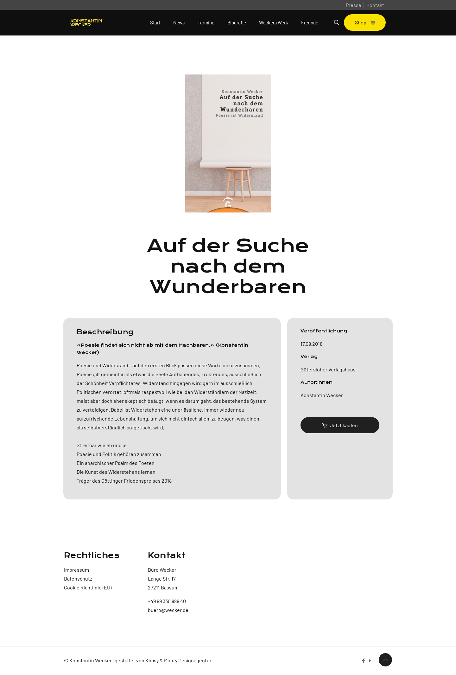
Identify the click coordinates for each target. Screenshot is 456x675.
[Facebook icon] (363, 660)
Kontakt (375, 5)
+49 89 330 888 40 (167, 601)
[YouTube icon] (370, 660)
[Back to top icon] (385, 659)
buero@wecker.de (168, 610)
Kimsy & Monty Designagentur (178, 660)
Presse (353, 5)
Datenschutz (78, 578)
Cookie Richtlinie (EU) (87, 587)
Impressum (76, 570)
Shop (365, 22)
